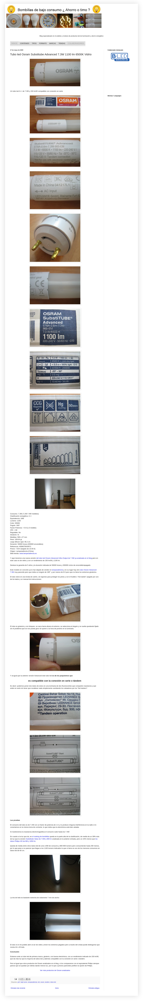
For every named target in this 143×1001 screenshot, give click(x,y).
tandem (47, 982)
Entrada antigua (94, 988)
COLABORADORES (76, 43)
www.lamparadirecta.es (28, 553)
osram (42, 982)
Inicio (57, 988)
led (39, 982)
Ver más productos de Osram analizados (55, 970)
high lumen (24, 982)
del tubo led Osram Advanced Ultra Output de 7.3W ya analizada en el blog (64, 558)
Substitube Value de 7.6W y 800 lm (39, 839)
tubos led (53, 982)
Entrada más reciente (18, 988)
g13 (19, 982)
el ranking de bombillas (40, 836)
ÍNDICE (14, 43)
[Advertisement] (120, 78)
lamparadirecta (57, 570)
